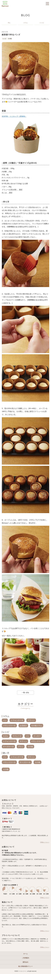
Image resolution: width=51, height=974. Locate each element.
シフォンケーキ (17, 720)
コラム (6, 716)
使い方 (6, 753)
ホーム (25, 954)
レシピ (4, 38)
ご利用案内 (25, 958)
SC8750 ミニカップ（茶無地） (14, 116)
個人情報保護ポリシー (25, 966)
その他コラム (36, 726)
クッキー (37, 736)
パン (5, 720)
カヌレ (5, 736)
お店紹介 (23, 726)
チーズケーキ (8, 747)
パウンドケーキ (9, 726)
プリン (20, 747)
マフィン (31, 720)
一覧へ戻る (25, 692)
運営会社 (25, 962)
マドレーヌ (17, 736)
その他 (10, 38)
